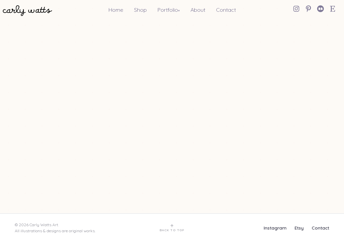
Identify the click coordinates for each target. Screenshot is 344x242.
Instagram (275, 228)
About (197, 9)
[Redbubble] (320, 8)
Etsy (299, 228)
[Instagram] (296, 8)
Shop (140, 9)
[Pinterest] (308, 8)
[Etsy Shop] (332, 8)
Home (116, 9)
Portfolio (168, 9)
